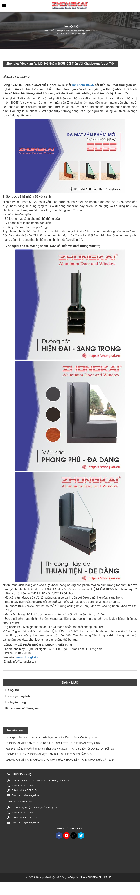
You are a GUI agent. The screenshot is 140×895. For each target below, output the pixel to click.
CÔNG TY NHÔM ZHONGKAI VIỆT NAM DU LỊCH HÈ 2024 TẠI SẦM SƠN (49, 754)
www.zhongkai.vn (28, 657)
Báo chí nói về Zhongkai (22, 708)
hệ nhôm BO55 (83, 85)
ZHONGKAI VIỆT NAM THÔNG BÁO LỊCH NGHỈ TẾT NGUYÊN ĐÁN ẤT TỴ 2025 (53, 743)
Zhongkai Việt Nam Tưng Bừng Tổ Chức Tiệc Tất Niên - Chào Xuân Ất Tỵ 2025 (51, 737)
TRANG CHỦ (48, 31)
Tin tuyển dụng (15, 702)
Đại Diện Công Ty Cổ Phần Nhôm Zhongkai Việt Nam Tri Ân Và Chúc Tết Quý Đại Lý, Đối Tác (60, 748)
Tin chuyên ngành (17, 696)
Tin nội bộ (12, 690)
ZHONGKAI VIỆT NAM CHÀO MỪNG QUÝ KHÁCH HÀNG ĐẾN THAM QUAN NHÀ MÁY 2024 (60, 759)
